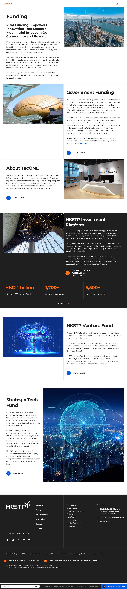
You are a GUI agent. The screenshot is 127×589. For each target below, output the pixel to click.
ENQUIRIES (14, 479)
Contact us (71, 532)
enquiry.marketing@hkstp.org (109, 524)
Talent (39, 535)
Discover (40, 511)
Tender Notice (72, 514)
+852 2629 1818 (104, 528)
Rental (39, 530)
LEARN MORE (76, 153)
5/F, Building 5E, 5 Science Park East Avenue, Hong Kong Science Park (108, 517)
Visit (18, 540)
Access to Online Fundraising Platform (18, 279)
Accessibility (49, 560)
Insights (40, 516)
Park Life (40, 525)
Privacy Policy (11, 560)
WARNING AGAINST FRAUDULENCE (24, 567)
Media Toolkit (71, 523)
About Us (10, 540)
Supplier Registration (74, 529)
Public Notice (72, 526)
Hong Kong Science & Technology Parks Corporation (64, 586)
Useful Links (71, 520)
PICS (23, 560)
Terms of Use (35, 560)
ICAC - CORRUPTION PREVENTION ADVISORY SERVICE (74, 567)
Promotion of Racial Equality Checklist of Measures (77, 560)
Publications (71, 511)
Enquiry (117, 3)
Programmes (91, 586)
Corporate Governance (75, 517)
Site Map (105, 560)
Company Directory (114, 586)
